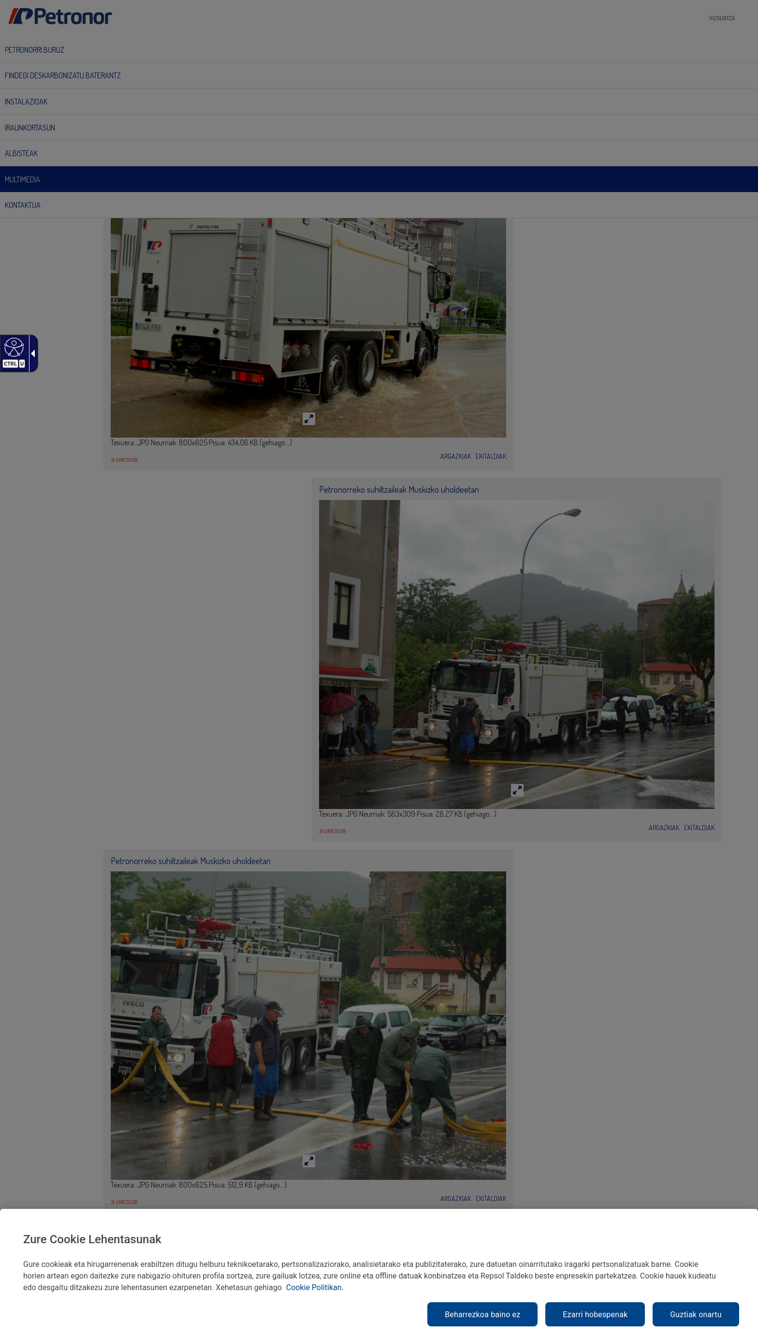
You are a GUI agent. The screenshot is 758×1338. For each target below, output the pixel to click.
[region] (379, 1273)
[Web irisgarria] (12, 346)
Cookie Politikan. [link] (315, 1287)
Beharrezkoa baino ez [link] (482, 1314)
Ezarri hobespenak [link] (595, 1314)
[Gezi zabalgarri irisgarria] (31, 353)
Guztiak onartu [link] (695, 1314)
